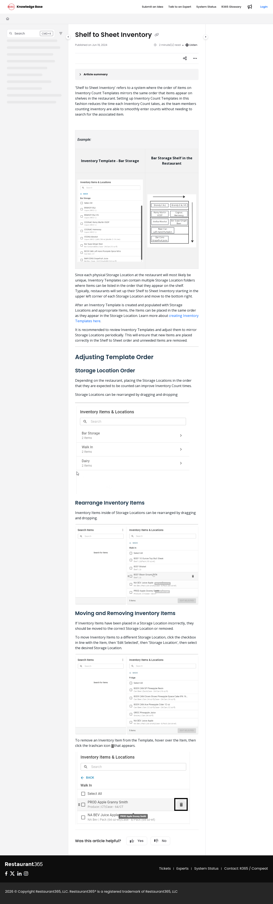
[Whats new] (249, 6)
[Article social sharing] (185, 58)
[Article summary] (137, 74)
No (160, 840)
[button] (31, 33)
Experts (182, 868)
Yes (137, 840)
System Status (206, 868)
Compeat (260, 868)
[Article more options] (195, 58)
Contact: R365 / (237, 868)
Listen (191, 45)
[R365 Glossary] (231, 7)
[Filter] (60, 33)
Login (264, 7)
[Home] (7, 19)
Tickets (165, 868)
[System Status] (206, 7)
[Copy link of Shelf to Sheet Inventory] (156, 35)
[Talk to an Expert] (179, 7)
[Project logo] (25, 7)
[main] (136, 439)
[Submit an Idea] (152, 7)
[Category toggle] (68, 36)
